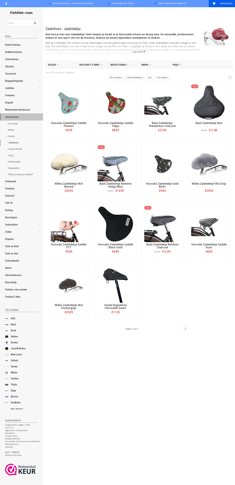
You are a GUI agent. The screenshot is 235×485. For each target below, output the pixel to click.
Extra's (8, 268)
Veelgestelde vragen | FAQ (17, 425)
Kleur (53, 64)
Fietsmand (10, 181)
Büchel (11, 396)
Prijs (176, 64)
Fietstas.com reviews (16, 289)
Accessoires (12, 117)
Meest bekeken (135, 77)
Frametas (10, 95)
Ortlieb (11, 360)
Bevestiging (119, 64)
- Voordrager (13, 123)
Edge (10, 390)
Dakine (11, 336)
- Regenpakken (13, 168)
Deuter (11, 342)
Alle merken (116, 77)
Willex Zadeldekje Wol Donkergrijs (69, 306)
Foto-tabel (162, 77)
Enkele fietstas (13, 44)
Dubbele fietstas (13, 52)
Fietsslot (9, 195)
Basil (10, 324)
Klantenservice (12, 444)
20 (150, 77)
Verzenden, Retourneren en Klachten (22, 441)
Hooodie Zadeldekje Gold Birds (162, 185)
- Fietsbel (11, 136)
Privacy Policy (11, 436)
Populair (9, 239)
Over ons (9, 427)
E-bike (8, 231)
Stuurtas (9, 66)
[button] (39, 45)
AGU (10, 318)
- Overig (10, 155)
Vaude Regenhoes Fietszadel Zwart (115, 306)
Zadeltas (9, 88)
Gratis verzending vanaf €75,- (172, 3)
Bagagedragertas (14, 81)
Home (48, 72)
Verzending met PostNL (122, 3)
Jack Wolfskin (15, 348)
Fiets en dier (11, 253)
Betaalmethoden (13, 438)
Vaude (11, 366)
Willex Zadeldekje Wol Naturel (69, 185)
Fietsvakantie (12, 260)
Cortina (11, 378)
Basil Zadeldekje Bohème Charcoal (162, 246)
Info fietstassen (13, 275)
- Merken (11, 130)
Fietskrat (9, 188)
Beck (10, 330)
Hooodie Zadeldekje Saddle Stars (209, 246)
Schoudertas (12, 59)
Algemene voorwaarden (16, 430)
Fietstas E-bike (12, 296)
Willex (11, 372)
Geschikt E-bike (90, 64)
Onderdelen (11, 224)
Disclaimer (10, 433)
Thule (11, 384)
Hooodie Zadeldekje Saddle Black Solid (115, 246)
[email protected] (13, 455)
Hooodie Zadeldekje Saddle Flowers (68, 124)
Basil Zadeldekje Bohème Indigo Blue (115, 185)
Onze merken (12, 310)
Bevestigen (11, 217)
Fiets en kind (12, 246)
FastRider (13, 402)
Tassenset (10, 73)
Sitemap (9, 446)
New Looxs (13, 354)
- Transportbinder (15, 149)
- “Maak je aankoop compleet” (20, 174)
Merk (146, 64)
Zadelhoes (70, 72)
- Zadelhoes (13, 142)
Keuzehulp (10, 282)
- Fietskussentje (14, 161)
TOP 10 (8, 203)
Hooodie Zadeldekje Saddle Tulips (115, 124)
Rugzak (9, 102)
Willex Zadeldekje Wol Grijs (209, 183)
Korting (9, 210)
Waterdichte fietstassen (17, 109)
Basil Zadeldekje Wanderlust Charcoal (162, 124)
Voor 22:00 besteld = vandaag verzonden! (72, 3)
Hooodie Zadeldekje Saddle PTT (68, 246)
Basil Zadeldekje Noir (209, 123)
